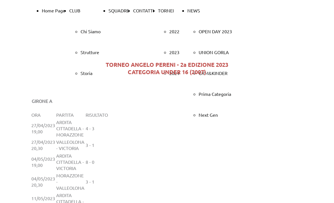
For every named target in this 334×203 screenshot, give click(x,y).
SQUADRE (119, 10)
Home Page (53, 10)
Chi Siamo (91, 31)
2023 (174, 52)
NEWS (193, 10)
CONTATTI (143, 10)
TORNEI (166, 10)
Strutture (90, 52)
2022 (174, 31)
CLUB (74, 10)
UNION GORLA (214, 52)
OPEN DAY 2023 (215, 31)
